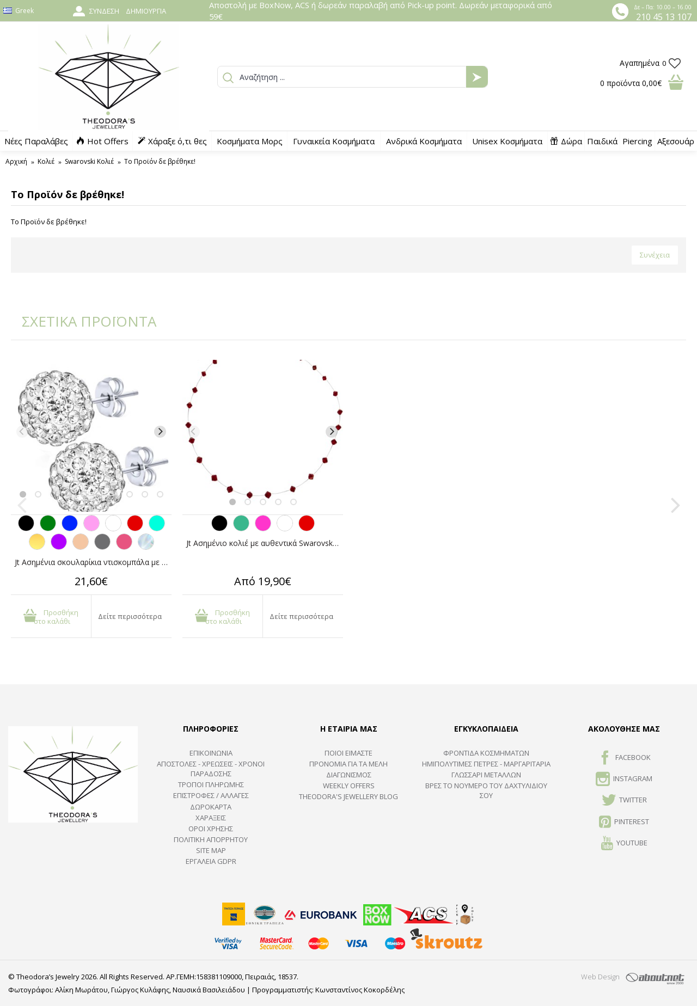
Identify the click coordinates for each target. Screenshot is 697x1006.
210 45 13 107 (664, 17)
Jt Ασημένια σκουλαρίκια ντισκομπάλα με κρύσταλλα (93, 562)
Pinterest (624, 822)
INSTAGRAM (624, 779)
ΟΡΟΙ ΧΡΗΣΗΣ (210, 828)
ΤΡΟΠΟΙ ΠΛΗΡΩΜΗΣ (211, 784)
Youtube (624, 844)
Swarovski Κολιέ (89, 161)
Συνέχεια (655, 255)
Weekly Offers (349, 785)
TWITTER (624, 801)
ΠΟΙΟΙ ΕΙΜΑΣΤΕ (348, 753)
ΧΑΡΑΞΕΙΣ (210, 818)
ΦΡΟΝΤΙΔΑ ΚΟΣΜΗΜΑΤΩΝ (486, 753)
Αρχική (16, 161)
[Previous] (22, 432)
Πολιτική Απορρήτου (211, 839)
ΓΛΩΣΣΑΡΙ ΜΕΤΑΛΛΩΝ (486, 775)
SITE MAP (211, 850)
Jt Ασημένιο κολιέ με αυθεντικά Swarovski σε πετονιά (264, 543)
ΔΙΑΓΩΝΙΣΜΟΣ (348, 775)
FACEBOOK (624, 758)
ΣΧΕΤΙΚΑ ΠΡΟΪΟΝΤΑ (82, 321)
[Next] (160, 432)
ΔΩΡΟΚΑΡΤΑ (210, 807)
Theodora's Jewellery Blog (348, 796)
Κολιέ (46, 161)
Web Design (600, 977)
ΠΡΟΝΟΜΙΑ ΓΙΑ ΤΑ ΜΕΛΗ (348, 764)
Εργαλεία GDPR (211, 861)
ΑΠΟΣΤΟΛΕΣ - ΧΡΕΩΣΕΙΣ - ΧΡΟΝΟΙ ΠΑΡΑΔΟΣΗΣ (211, 768)
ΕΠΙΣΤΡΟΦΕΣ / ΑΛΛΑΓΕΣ (211, 795)
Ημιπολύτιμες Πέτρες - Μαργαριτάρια (486, 764)
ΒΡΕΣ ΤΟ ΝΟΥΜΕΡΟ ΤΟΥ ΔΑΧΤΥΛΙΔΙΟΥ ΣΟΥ (486, 790)
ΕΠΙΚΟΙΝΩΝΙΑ (211, 753)
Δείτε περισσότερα (130, 616)
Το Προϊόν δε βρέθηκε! (159, 161)
